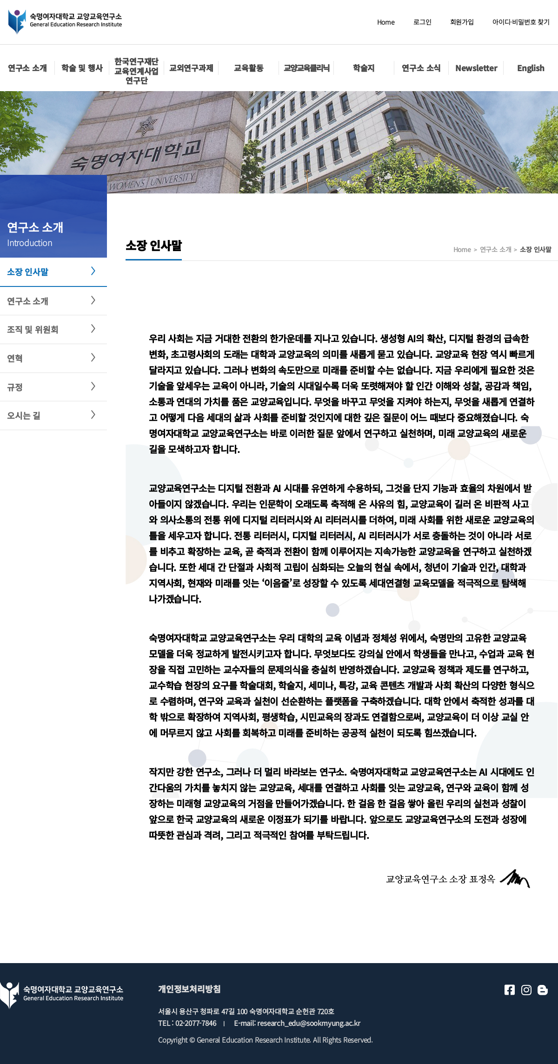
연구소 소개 (27, 67)
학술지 (364, 67)
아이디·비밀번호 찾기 (521, 22)
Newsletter (476, 67)
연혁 (15, 358)
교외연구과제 (191, 67)
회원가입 (462, 22)
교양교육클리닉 (306, 67)
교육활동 (248, 67)
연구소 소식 (421, 67)
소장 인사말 (27, 272)
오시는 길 (23, 415)
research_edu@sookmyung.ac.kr (308, 1023)
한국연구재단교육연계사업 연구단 (136, 70)
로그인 (422, 22)
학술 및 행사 (82, 67)
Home (386, 22)
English (531, 67)
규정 (15, 387)
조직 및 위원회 (32, 329)
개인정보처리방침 (189, 989)
